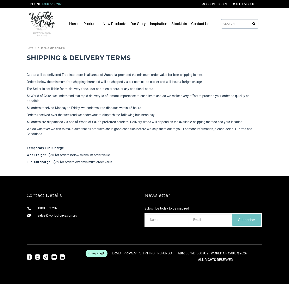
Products (91, 24)
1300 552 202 (52, 4)
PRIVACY (130, 253)
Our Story (138, 24)
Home (74, 24)
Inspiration (158, 24)
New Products (114, 24)
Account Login (214, 4)
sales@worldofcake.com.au (57, 215)
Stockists (179, 24)
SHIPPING (147, 253)
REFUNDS (164, 253)
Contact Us (200, 24)
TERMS (115, 253)
